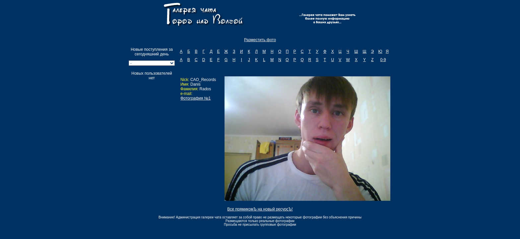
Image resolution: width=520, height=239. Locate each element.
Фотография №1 (195, 98)
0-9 (383, 59)
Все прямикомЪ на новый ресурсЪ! (259, 209)
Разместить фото (260, 40)
